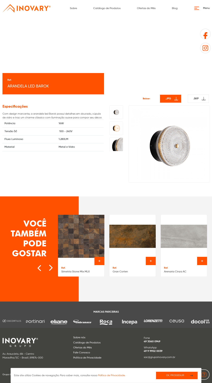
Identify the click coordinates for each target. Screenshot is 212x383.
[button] (203, 8)
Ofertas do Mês (146, 8)
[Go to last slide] (35, 266)
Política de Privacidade (87, 358)
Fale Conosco (81, 352)
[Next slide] (45, 266)
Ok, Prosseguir (175, 375)
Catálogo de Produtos (107, 8)
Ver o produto (99, 260)
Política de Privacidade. (111, 375)
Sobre (73, 8)
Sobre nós (79, 337)
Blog (175, 8)
